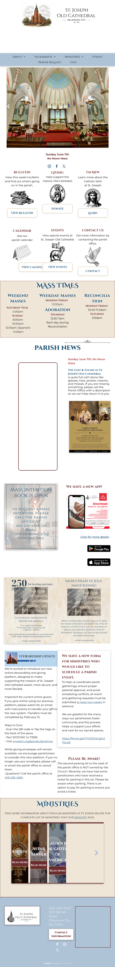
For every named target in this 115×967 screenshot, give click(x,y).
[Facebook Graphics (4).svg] (92, 208)
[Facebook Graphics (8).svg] (57, 262)
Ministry (80, 817)
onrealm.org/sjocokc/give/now (33, 741)
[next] (97, 853)
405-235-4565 (14, 777)
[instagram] (49, 167)
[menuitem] (19, 57)
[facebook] (56, 167)
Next (107, 108)
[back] (18, 853)
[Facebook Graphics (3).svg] (93, 266)
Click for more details (94, 537)
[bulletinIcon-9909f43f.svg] (22, 208)
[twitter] (64, 167)
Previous (8, 108)
